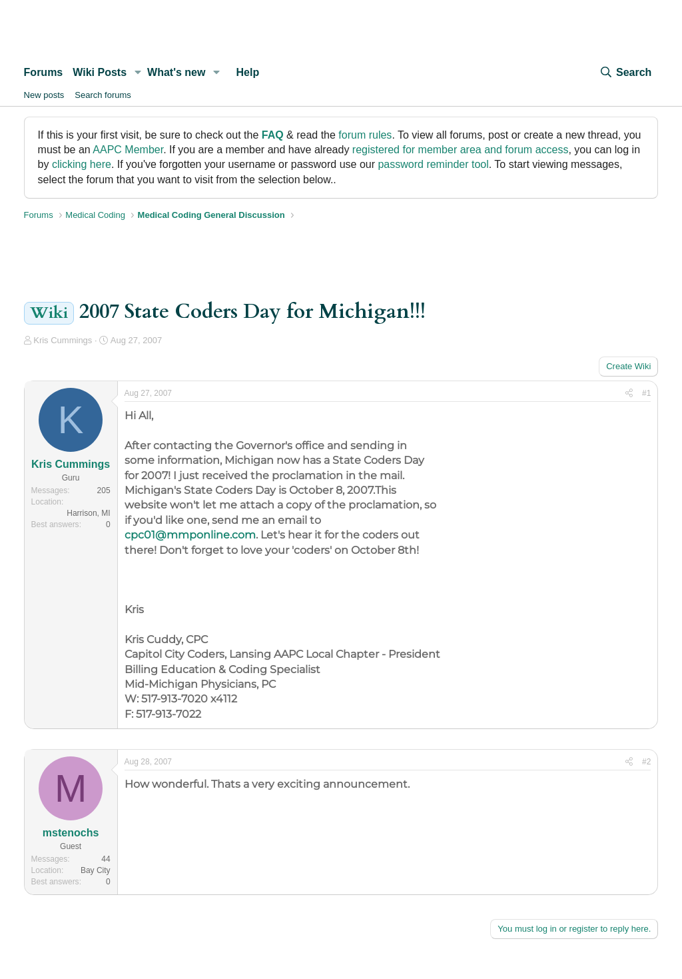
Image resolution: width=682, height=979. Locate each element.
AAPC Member (128, 149)
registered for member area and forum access (460, 149)
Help (248, 72)
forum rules (365, 135)
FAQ (273, 135)
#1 (646, 393)
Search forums (103, 95)
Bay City (96, 870)
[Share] (629, 393)
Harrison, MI (88, 513)
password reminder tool (433, 164)
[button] (137, 72)
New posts (44, 95)
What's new (176, 72)
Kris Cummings (62, 340)
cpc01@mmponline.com (190, 534)
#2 (646, 761)
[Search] (625, 72)
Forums (43, 72)
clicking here (81, 164)
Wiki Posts (100, 72)
